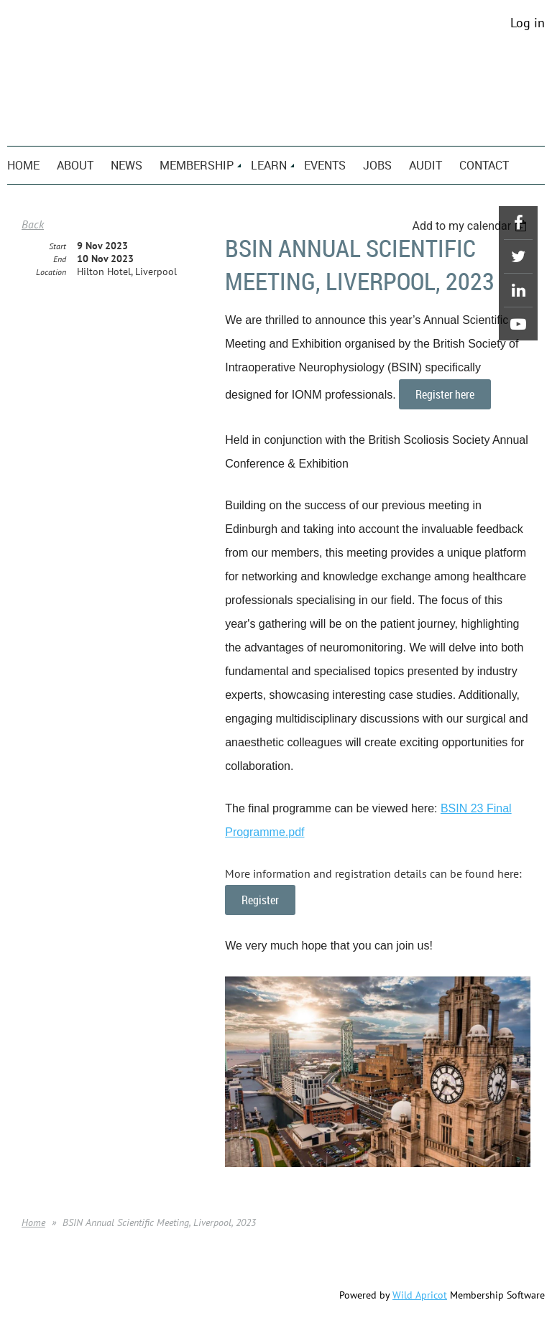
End (59, 259)
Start (57, 246)
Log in (527, 22)
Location (51, 271)
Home (33, 1222)
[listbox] (471, 226)
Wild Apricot (419, 1295)
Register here (444, 394)
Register (260, 900)
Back (33, 224)
